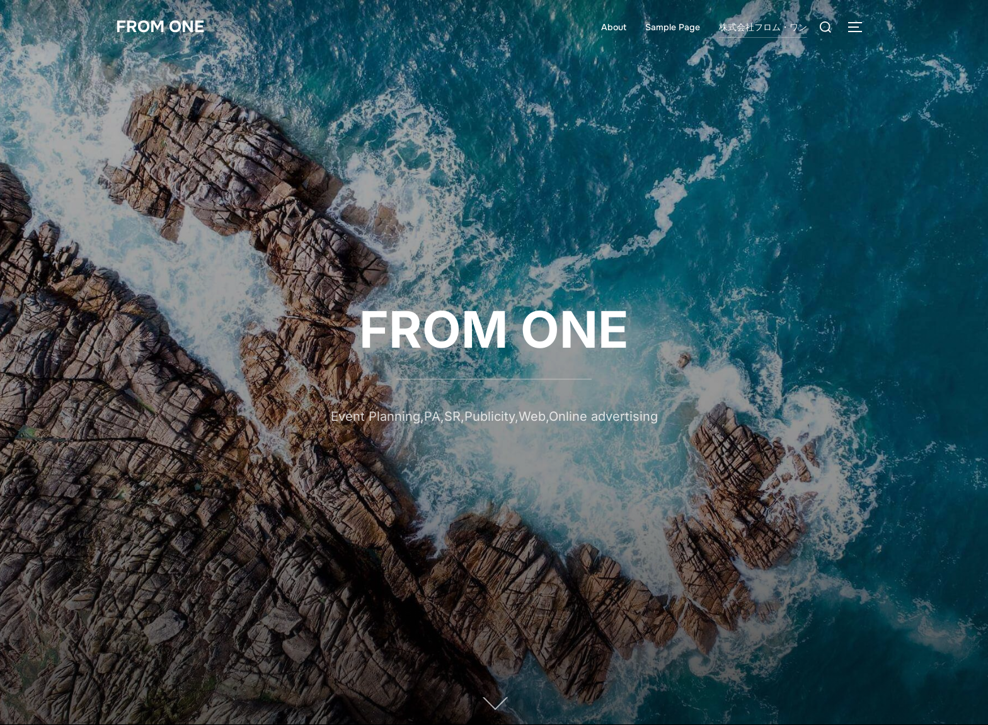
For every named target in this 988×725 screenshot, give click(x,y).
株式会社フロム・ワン (763, 27)
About (613, 27)
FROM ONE (160, 26)
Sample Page (672, 27)
